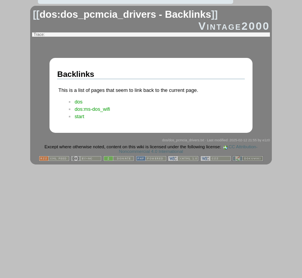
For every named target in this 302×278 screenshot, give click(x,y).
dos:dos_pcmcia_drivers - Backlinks (125, 14)
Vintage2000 (234, 26)
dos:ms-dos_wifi (92, 109)
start (79, 116)
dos (79, 102)
